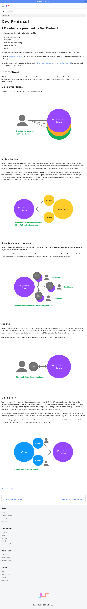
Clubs (3, 571)
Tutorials (4, 519)
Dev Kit (3, 577)
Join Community (6, 561)
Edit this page (7, 489)
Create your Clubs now (42, 1)
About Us (4, 580)
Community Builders (8, 544)
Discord (4, 532)
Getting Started (6, 516)
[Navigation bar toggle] (2, 5)
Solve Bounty (5, 558)
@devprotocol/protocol (43, 63)
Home (3, 513)
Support (4, 521)
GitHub (3, 541)
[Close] (85, 1)
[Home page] (3, 11)
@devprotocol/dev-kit (16, 56)
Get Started (5, 555)
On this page (7, 16)
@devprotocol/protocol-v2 (62, 63)
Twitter (3, 535)
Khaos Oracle (5, 574)
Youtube (4, 538)
